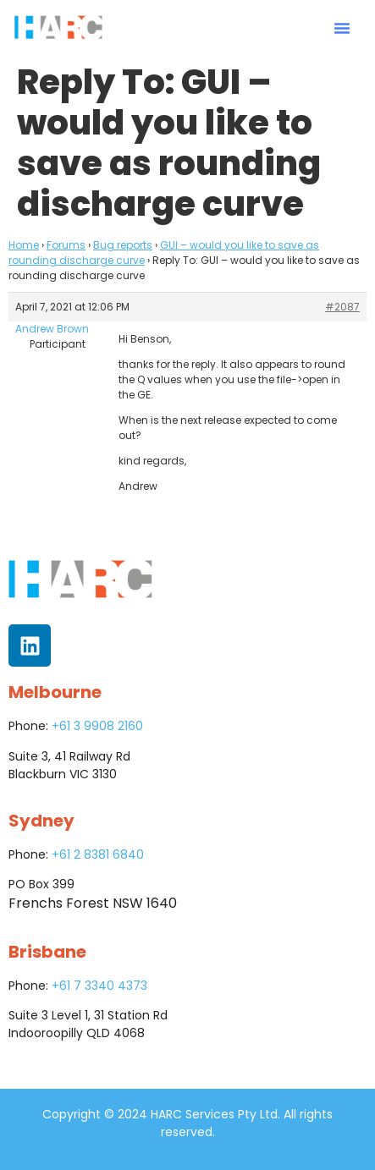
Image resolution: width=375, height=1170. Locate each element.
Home (23, 245)
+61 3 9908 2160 (97, 725)
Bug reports (122, 245)
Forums (66, 245)
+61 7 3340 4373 (99, 985)
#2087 (342, 306)
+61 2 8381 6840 (98, 854)
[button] (342, 28)
